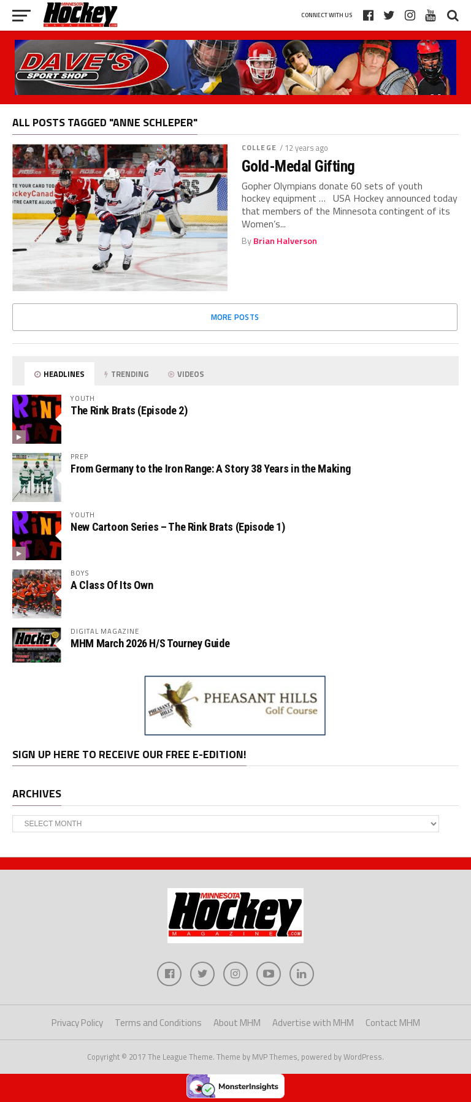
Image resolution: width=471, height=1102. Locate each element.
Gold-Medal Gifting (298, 166)
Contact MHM (393, 1023)
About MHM (237, 1023)
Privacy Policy (77, 1023)
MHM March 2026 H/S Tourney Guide (150, 643)
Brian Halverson (285, 241)
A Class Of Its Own (112, 585)
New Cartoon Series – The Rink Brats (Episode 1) (178, 526)
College (259, 147)
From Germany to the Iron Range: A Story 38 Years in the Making (210, 468)
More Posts (235, 317)
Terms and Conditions (158, 1023)
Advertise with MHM (313, 1023)
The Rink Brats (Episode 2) (129, 410)
